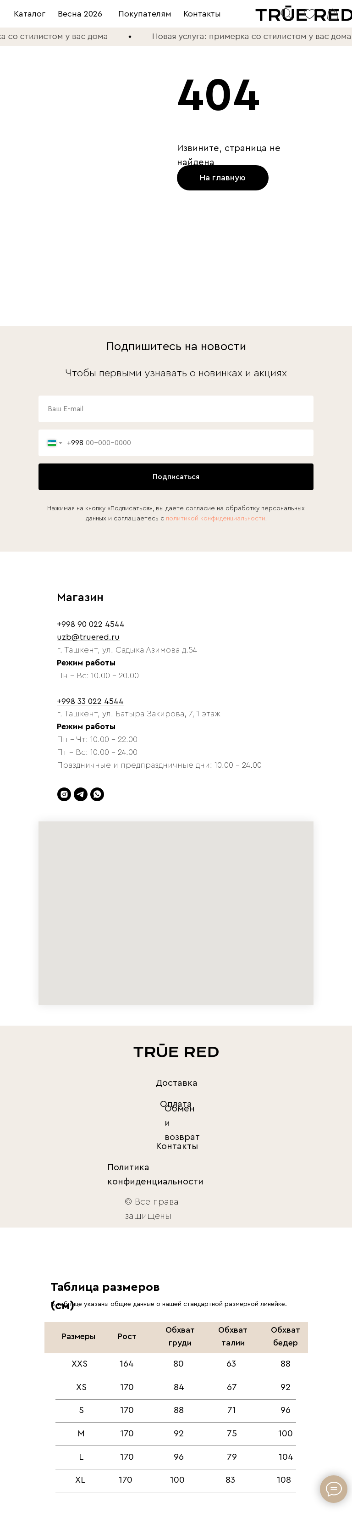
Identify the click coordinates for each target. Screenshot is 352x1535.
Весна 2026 (80, 14)
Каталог (29, 14)
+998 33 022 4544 (90, 701)
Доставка (177, 1083)
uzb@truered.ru (88, 637)
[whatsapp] (97, 794)
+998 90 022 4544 (91, 624)
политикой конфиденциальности (215, 518)
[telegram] (81, 794)
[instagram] (64, 794)
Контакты (202, 14)
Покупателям (144, 14)
